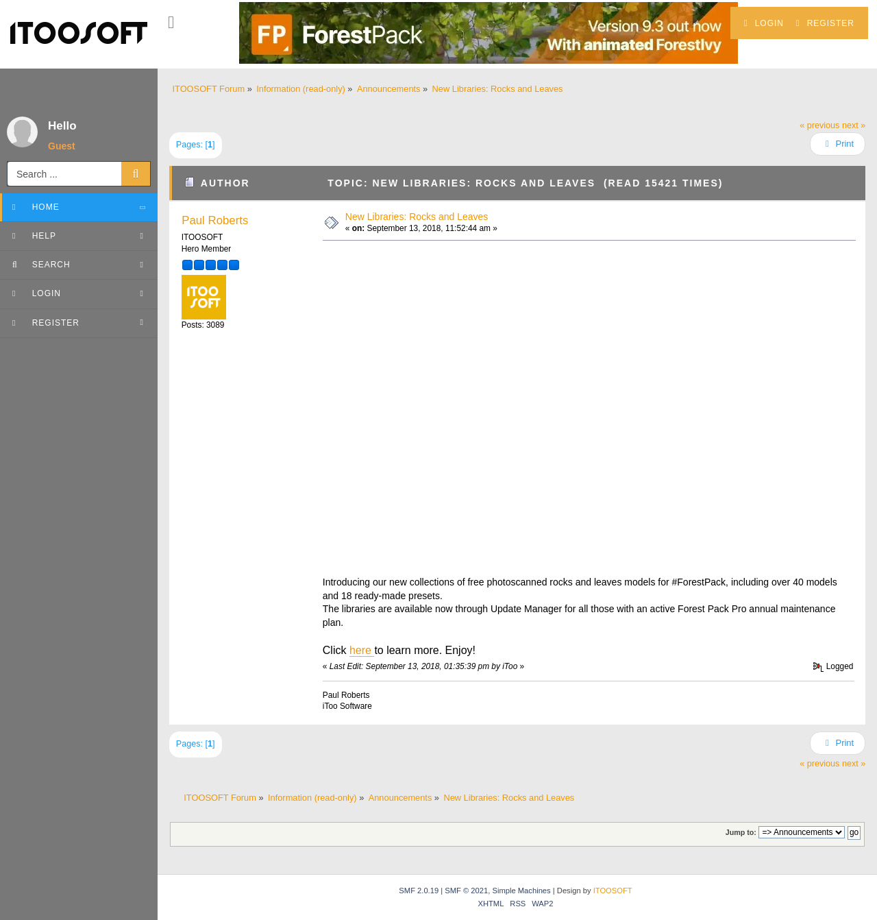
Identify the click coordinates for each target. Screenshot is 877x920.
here (361, 650)
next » (853, 125)
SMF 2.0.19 (418, 890)
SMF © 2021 (466, 890)
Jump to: (741, 832)
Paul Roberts (215, 220)
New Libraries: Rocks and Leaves (417, 216)
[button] (171, 22)
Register (825, 23)
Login (764, 23)
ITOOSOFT (612, 890)
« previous (819, 125)
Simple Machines (521, 890)
